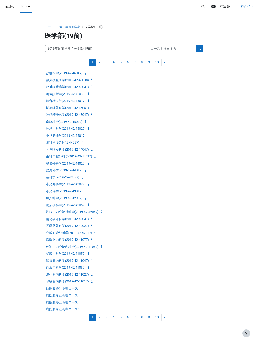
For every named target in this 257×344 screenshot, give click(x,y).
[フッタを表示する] (246, 333)
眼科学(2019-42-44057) (62, 143)
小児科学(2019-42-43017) (64, 191)
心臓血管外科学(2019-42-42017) (69, 233)
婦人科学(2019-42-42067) (64, 198)
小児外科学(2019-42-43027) (66, 185)
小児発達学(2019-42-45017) (66, 136)
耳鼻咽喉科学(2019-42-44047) (67, 150)
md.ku (9, 6)
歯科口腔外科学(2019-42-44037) (69, 157)
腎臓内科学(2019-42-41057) (66, 254)
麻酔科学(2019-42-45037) (64, 122)
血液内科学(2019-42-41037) (66, 268)
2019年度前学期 (70, 27)
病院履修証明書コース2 (63, 302)
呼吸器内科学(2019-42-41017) (67, 282)
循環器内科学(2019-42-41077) (67, 240)
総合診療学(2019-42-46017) (66, 101)
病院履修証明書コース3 (63, 296)
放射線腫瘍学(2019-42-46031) (67, 87)
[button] (203, 6)
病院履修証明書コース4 (63, 289)
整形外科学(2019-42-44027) (66, 164)
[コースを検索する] (172, 49)
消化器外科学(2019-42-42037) (67, 219)
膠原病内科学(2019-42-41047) (67, 261)
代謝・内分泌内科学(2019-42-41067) (72, 247)
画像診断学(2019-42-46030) (66, 94)
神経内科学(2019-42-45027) (66, 129)
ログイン (247, 6)
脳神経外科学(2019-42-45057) (67, 108)
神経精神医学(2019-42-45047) (67, 115)
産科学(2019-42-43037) (62, 177)
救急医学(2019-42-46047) (64, 73)
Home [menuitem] (25, 6)
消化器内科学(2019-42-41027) (67, 275)
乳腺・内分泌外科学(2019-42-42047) (72, 212)
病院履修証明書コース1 (63, 310)
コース (49, 27)
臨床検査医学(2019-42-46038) (67, 80)
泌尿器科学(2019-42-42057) (66, 205)
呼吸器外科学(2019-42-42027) (67, 226)
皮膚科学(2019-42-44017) (64, 171)
